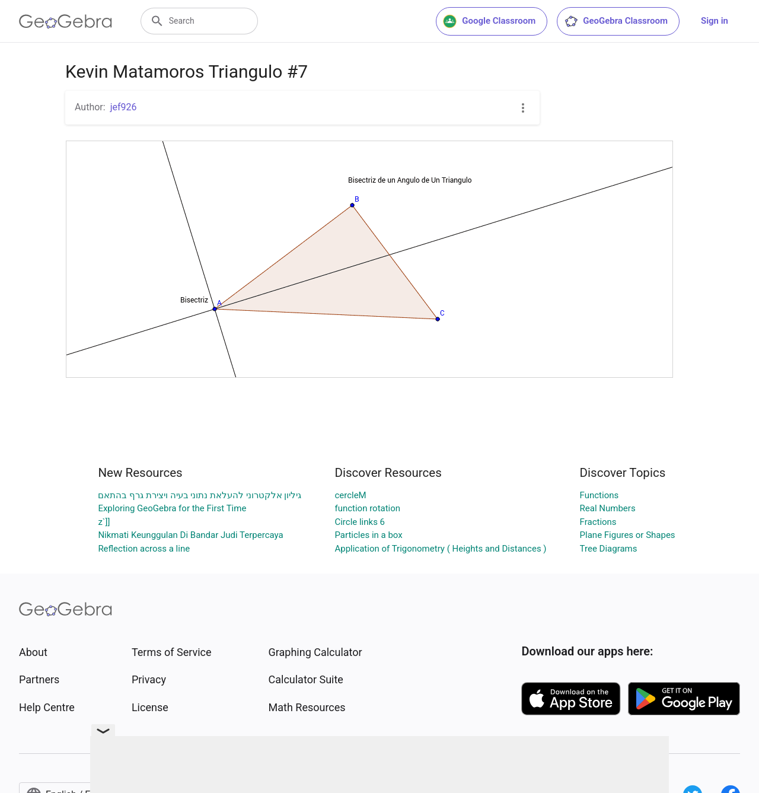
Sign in (714, 20)
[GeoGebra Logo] (65, 21)
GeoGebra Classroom (616, 21)
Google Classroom (489, 21)
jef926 (123, 107)
